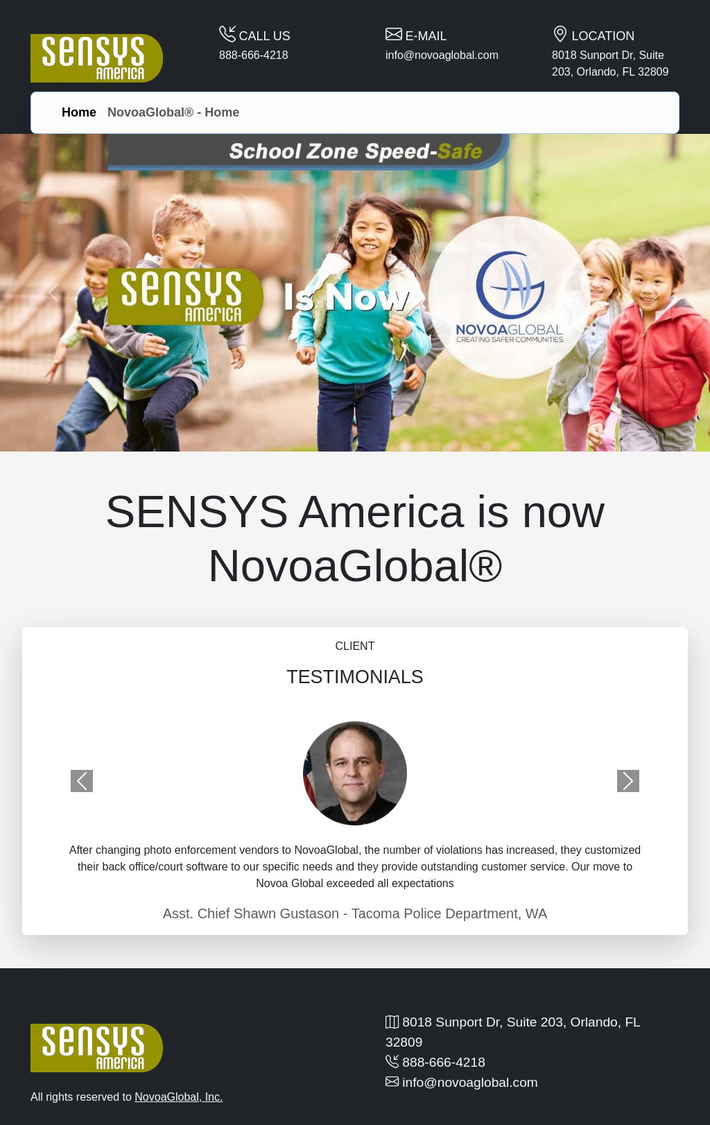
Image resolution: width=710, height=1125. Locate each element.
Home (79, 112)
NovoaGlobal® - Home (173, 112)
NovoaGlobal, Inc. (179, 1097)
